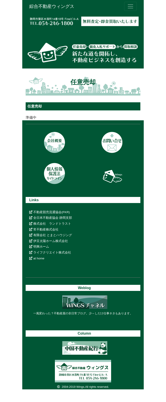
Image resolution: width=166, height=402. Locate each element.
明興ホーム (39, 246)
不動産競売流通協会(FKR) (49, 212)
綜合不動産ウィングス (51, 6)
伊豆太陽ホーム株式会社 (48, 241)
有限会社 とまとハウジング (50, 235)
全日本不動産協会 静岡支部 (50, 217)
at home (36, 258)
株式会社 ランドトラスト (50, 223)
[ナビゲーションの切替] (130, 6)
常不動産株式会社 (43, 229)
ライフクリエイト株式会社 (50, 252)
